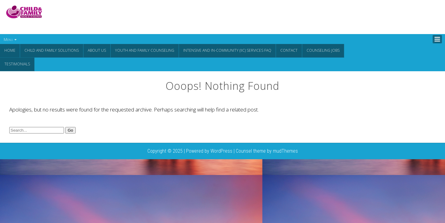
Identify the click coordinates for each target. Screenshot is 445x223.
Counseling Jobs (323, 50)
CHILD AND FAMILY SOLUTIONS (51, 50)
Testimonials (17, 63)
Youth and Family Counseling (144, 50)
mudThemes (285, 150)
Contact (289, 50)
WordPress (221, 150)
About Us (97, 50)
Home (9, 50)
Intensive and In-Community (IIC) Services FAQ (227, 50)
